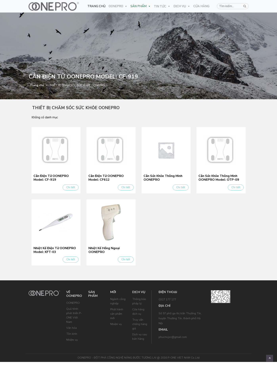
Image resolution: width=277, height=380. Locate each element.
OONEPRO (118, 6)
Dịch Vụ (181, 6)
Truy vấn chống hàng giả (139, 342)
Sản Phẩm (140, 6)
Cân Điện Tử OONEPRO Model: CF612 (106, 178)
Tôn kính (71, 352)
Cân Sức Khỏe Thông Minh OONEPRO (163, 178)
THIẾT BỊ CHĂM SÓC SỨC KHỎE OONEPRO (76, 108)
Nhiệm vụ (72, 358)
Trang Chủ (96, 6)
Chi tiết (70, 187)
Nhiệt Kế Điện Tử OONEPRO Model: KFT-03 (55, 259)
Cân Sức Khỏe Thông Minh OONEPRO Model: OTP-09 (218, 178)
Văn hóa (71, 346)
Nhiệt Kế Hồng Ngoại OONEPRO (104, 259)
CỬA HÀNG (201, 6)
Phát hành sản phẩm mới (116, 332)
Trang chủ (37, 85)
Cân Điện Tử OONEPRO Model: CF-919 (51, 178)
